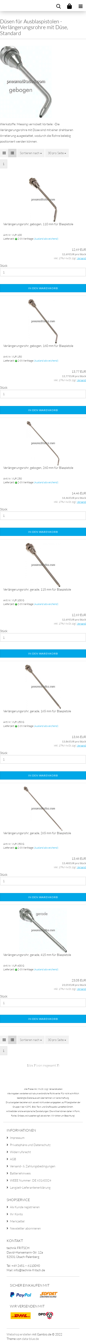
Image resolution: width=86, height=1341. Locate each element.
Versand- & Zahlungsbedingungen (32, 1166)
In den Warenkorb (43, 288)
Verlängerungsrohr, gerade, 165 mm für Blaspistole (37, 711)
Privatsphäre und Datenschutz (30, 1145)
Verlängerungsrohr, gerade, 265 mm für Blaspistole (37, 833)
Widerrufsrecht (20, 1152)
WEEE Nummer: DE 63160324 (30, 1180)
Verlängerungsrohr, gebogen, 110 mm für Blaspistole (38, 224)
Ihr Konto (16, 1214)
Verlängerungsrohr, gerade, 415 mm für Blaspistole (37, 955)
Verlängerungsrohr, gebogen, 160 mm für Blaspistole (38, 346)
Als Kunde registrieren (25, 1207)
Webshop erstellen (19, 1334)
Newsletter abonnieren (25, 1228)
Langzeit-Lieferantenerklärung (30, 1187)
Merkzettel (17, 1221)
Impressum (17, 1138)
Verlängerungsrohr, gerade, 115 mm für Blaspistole (37, 589)
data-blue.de (30, 1339)
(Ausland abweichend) (46, 238)
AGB (13, 1159)
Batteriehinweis (20, 1173)
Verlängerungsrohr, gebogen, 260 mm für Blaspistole (38, 468)
